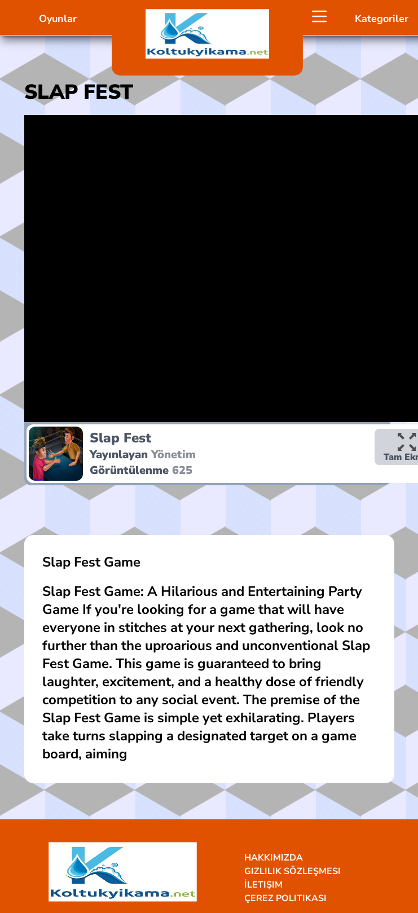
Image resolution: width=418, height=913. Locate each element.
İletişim (263, 885)
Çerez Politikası (285, 898)
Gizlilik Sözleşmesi (292, 871)
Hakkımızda (273, 857)
